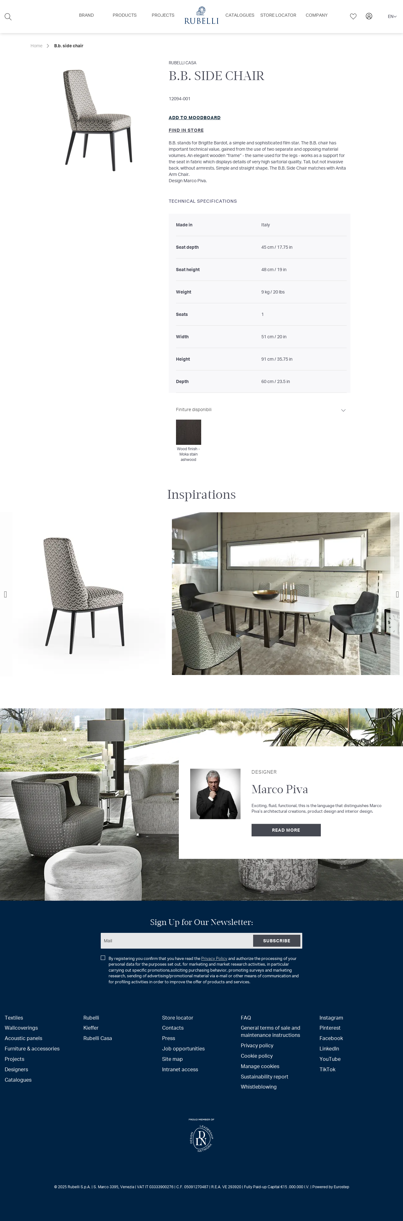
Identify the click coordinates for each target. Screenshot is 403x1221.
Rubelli (91, 1017)
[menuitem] (86, 15)
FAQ (246, 1017)
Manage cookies (260, 1066)
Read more (286, 830)
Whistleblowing (259, 1086)
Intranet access (180, 1069)
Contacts (173, 1028)
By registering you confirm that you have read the (200, 970)
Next (396, 594)
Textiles (14, 1017)
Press (168, 1038)
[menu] (201, 16)
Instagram (331, 1017)
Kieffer (91, 1028)
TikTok (327, 1069)
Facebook (331, 1038)
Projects (14, 1059)
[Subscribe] (276, 941)
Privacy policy (257, 1045)
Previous (6, 594)
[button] (392, 16)
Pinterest (330, 1028)
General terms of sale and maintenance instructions (270, 1031)
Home (37, 45)
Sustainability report (264, 1076)
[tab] (261, 432)
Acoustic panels (23, 1038)
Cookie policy (257, 1056)
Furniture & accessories (32, 1048)
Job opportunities (183, 1048)
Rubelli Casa (97, 1038)
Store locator (177, 1017)
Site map (172, 1059)
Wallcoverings (21, 1028)
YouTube (330, 1059)
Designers (16, 1069)
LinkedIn (329, 1048)
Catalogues (18, 1080)
